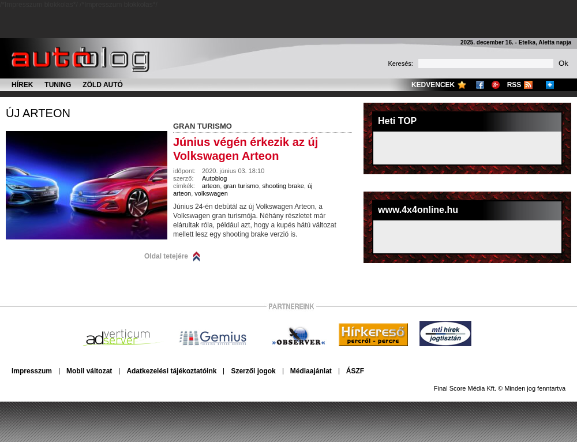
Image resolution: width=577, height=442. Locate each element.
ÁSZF (355, 371)
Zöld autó (103, 85)
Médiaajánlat (311, 371)
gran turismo (240, 185)
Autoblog (214, 178)
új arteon (38, 113)
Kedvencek (433, 85)
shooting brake (283, 185)
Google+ (496, 85)
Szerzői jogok (253, 371)
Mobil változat (89, 371)
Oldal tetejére (166, 256)
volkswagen (210, 193)
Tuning (57, 85)
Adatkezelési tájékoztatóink (171, 371)
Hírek (22, 85)
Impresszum (32, 371)
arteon (211, 185)
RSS (514, 85)
